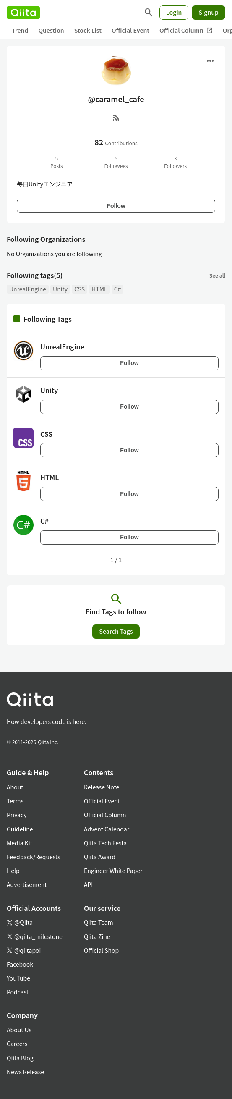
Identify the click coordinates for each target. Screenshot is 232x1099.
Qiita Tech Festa (105, 843)
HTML (99, 289)
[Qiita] (23, 12)
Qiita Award (99, 856)
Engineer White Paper (113, 870)
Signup (208, 12)
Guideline (20, 829)
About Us (19, 1030)
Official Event (130, 30)
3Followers (175, 162)
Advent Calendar (106, 829)
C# (117, 289)
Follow (116, 205)
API (88, 884)
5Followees (116, 162)
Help (13, 870)
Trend (20, 30)
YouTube (18, 978)
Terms (15, 801)
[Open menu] (210, 60)
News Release (25, 1072)
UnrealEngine (27, 289)
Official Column (186, 30)
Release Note (101, 787)
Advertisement (27, 884)
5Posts (56, 162)
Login (174, 12)
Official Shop (101, 950)
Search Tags (116, 631)
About (15, 787)
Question (51, 30)
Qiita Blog (20, 1058)
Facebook (20, 964)
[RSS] (116, 117)
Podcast (18, 992)
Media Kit (19, 843)
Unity (60, 289)
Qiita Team (98, 922)
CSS (79, 289)
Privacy (16, 814)
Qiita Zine (97, 936)
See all (217, 275)
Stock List (88, 30)
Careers (17, 1043)
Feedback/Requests (33, 856)
